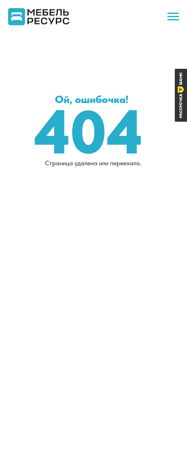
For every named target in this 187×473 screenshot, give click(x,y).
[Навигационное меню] (173, 17)
